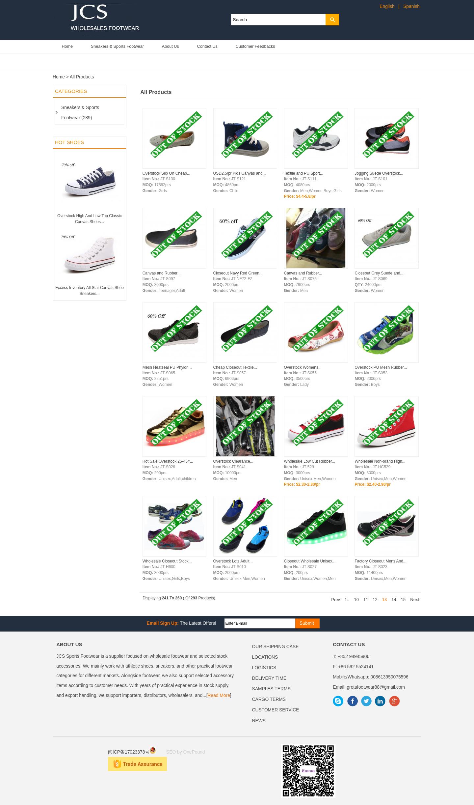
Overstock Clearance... (233, 461)
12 (375, 599)
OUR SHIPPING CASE (275, 646)
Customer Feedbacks (255, 46)
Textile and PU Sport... (303, 173)
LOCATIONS (265, 657)
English (387, 6)
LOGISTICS (264, 667)
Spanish (411, 6)
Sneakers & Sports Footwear (117, 46)
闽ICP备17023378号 (132, 752)
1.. (347, 599)
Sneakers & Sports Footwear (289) (80, 112)
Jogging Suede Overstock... (379, 173)
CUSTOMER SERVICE (275, 709)
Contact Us (207, 46)
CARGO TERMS (269, 699)
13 (384, 599)
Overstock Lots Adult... (233, 561)
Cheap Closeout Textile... (235, 367)
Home (67, 46)
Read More (219, 695)
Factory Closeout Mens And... (380, 561)
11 (365, 599)
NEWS (259, 720)
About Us (170, 46)
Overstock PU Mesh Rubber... (381, 367)
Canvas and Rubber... (162, 273)
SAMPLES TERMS (271, 688)
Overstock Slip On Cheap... (166, 173)
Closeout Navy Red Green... (238, 273)
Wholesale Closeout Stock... (167, 561)
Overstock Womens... (303, 367)
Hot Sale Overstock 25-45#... (168, 461)
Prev (335, 599)
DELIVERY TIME (269, 678)
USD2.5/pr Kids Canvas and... (239, 173)
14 (393, 599)
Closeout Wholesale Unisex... (310, 561)
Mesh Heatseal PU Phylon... (167, 367)
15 (403, 599)
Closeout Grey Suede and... (379, 273)
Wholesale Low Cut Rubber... (309, 461)
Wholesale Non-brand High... (380, 461)
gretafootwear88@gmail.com (376, 687)
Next (414, 599)
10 (356, 599)
